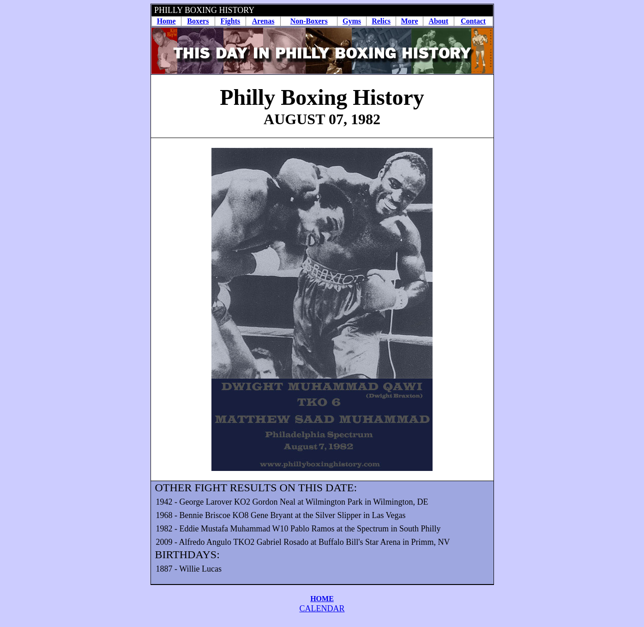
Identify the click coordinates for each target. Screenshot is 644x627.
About (438, 21)
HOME (322, 599)
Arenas (263, 21)
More (409, 21)
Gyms (352, 21)
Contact (473, 21)
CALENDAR (322, 608)
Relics (381, 21)
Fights (231, 21)
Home (166, 21)
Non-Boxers (309, 21)
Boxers (198, 21)
